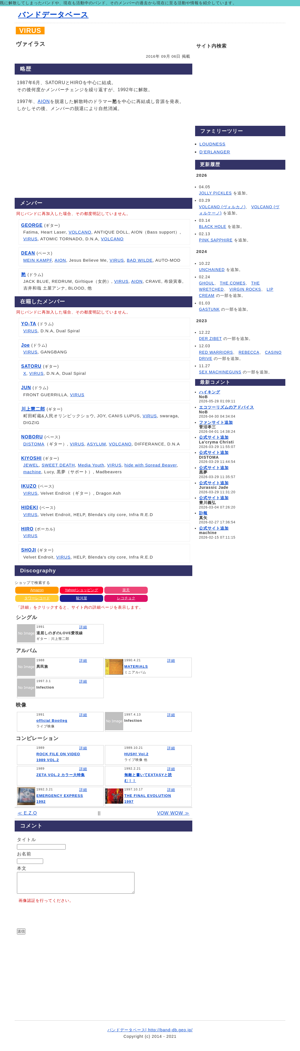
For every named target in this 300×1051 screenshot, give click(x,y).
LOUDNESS (212, 144)
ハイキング (209, 392)
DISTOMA (34, 444)
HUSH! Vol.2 (136, 754)
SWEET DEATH (58, 465)
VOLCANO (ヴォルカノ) (222, 207)
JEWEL (31, 465)
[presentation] (60, 921)
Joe (25, 345)
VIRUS (30, 238)
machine (32, 471)
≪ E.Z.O (27, 813)
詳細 (83, 627)
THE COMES (233, 283)
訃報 (203, 513)
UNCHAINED (212, 269)
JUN (26, 387)
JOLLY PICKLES (215, 193)
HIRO (27, 528)
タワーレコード (37, 598)
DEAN (28, 253)
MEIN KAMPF (37, 260)
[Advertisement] (103, 156)
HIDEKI (29, 507)
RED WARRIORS (216, 352)
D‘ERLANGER (214, 151)
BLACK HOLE (212, 226)
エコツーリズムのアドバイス (226, 407)
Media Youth (91, 465)
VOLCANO (80, 232)
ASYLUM (96, 444)
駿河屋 (81, 598)
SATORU (31, 366)
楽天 (126, 590)
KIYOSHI (31, 458)
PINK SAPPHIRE (216, 240)
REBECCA (249, 352)
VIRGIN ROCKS (245, 289)
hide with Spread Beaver (150, 465)
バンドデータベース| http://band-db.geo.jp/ (150, 1034)
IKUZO (29, 486)
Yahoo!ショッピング (81, 590)
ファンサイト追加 (216, 422)
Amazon (37, 590)
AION (44, 101)
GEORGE (32, 225)
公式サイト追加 (214, 437)
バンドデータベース (53, 15)
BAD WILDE (140, 260)
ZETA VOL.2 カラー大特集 (60, 775)
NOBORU (32, 436)
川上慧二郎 (33, 409)
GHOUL (206, 283)
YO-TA (28, 323)
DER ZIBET (210, 338)
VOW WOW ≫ (173, 813)
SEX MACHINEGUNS (220, 372)
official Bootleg (51, 720)
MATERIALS (136, 666)
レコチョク (126, 598)
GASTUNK (209, 309)
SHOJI (28, 550)
